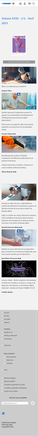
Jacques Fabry (7, 91)
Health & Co (8, 332)
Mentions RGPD (9, 381)
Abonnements (11, 357)
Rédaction (9, 360)
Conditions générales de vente (14, 385)
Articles (6, 316)
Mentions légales (10, 378)
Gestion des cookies (11, 391)
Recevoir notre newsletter (18, 398)
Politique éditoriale (10, 335)
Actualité (7, 319)
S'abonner (21, 3)
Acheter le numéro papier (19, 62)
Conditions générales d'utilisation (15, 388)
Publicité (9, 363)
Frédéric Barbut (7, 292)
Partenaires (8, 339)
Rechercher (34, 3)
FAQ (5, 370)
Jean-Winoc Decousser (10, 258)
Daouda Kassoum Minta (10, 227)
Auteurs (6, 322)
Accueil (6, 313)
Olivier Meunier (7, 172)
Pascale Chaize (7, 134)
